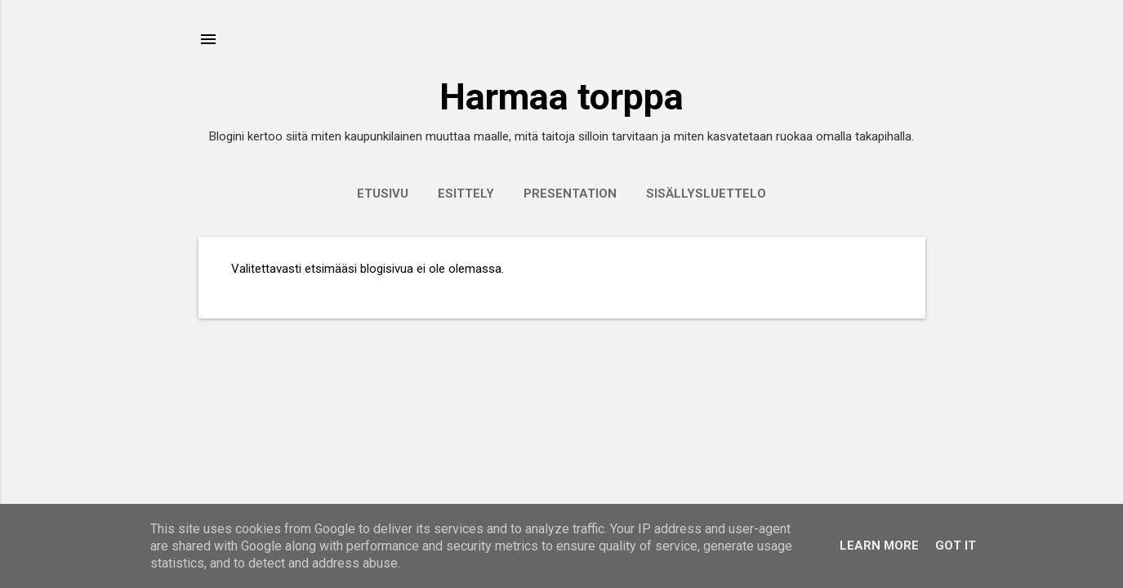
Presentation (570, 193)
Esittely (466, 193)
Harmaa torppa (561, 96)
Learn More (879, 545)
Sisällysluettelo (706, 193)
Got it (955, 545)
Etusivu (382, 193)
